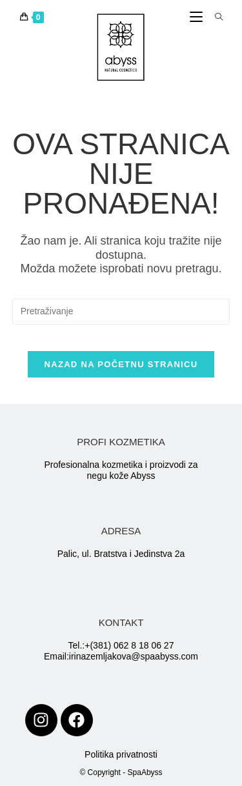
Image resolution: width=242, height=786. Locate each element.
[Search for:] (214, 17)
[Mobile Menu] (197, 17)
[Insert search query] (121, 312)
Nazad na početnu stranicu (121, 364)
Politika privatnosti (121, 754)
